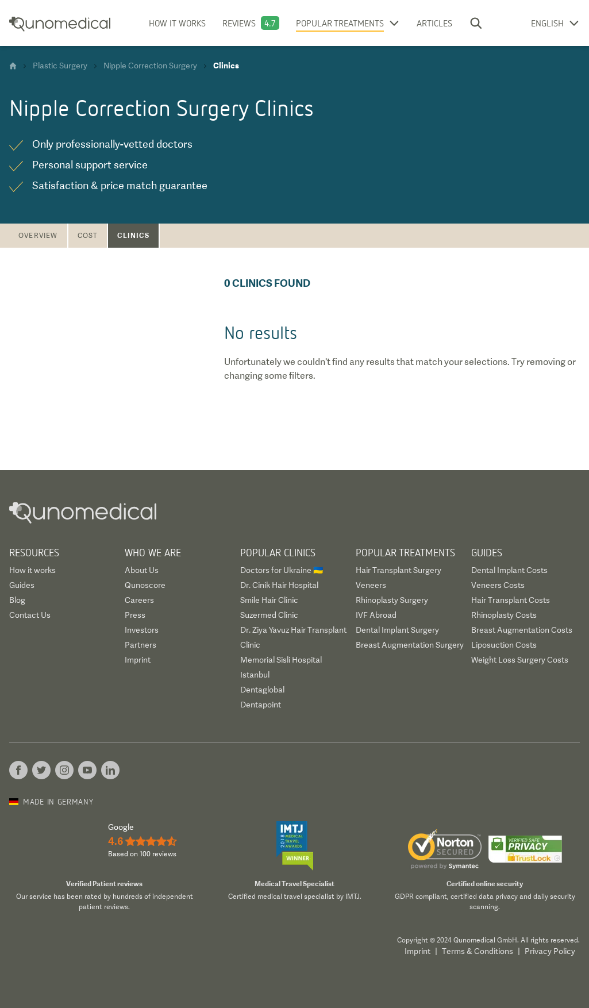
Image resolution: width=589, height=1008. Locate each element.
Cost (88, 236)
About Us (142, 570)
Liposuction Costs (504, 644)
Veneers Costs (498, 585)
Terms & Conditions (477, 951)
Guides (21, 585)
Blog (17, 600)
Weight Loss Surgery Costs (519, 659)
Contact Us (30, 615)
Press (135, 615)
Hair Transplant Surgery (398, 570)
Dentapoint (260, 704)
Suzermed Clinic (269, 615)
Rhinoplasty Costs (504, 615)
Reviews (239, 23)
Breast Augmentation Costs (521, 629)
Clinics (133, 235)
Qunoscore (145, 585)
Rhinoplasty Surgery (392, 600)
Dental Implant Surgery (397, 629)
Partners (140, 644)
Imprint (138, 659)
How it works (177, 23)
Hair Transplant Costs (510, 600)
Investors (142, 629)
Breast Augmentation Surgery (410, 644)
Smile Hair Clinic (269, 600)
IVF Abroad (376, 615)
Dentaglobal (262, 689)
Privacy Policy (550, 951)
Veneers (371, 585)
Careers (139, 600)
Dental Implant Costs (509, 570)
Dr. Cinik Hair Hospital (279, 585)
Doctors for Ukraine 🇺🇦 (281, 570)
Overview (38, 236)
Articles (434, 23)
